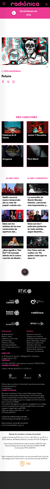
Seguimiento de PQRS (17, 408)
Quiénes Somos (7, 334)
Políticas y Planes (8, 343)
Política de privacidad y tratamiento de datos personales (23, 384)
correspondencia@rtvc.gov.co (13, 400)
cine (30, 220)
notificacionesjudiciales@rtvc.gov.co (15, 419)
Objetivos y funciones (10, 338)
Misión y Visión (7, 336)
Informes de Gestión (9, 345)
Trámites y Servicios (34, 345)
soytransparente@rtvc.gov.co (13, 425)
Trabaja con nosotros (35, 336)
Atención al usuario (34, 334)
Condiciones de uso (9, 386)
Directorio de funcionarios (36, 347)
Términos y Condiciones (35, 351)
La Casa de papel (9, 194)
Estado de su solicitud (35, 349)
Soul (31, 194)
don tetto (32, 247)
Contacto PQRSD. (12, 402)
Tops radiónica (12, 71)
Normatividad (7, 341)
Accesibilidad (7, 388)
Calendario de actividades (37, 338)
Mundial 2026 (8, 220)
